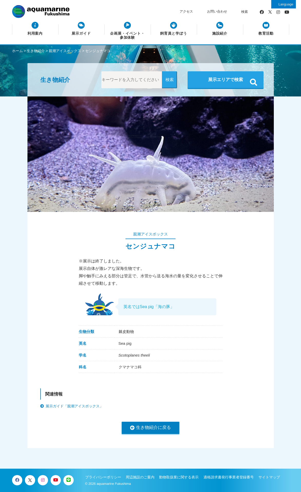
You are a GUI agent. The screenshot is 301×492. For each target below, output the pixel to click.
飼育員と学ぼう (173, 33)
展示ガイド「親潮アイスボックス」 (74, 406)
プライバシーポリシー (103, 477)
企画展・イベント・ (127, 36)
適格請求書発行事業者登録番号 (228, 477)
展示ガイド (81, 33)
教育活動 (266, 33)
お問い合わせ (217, 11)
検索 (244, 12)
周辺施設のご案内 (140, 477)
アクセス (186, 11)
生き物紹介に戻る (153, 427)
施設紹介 (220, 33)
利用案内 (35, 33)
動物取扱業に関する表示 (179, 477)
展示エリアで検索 (225, 79)
